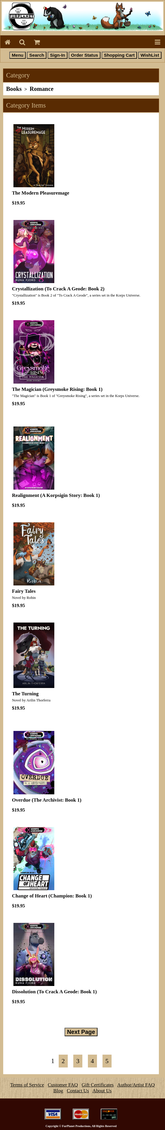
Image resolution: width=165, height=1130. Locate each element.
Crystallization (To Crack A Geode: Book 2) (58, 289)
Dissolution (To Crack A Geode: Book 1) (54, 991)
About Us (102, 1090)
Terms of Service (27, 1085)
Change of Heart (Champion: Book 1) (52, 896)
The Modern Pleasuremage (40, 193)
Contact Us (78, 1090)
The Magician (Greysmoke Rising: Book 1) (57, 389)
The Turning (25, 693)
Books (14, 89)
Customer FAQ (63, 1085)
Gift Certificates (97, 1085)
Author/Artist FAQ (136, 1085)
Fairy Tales (24, 591)
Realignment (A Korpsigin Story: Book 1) (56, 495)
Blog (58, 1090)
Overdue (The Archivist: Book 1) (46, 800)
